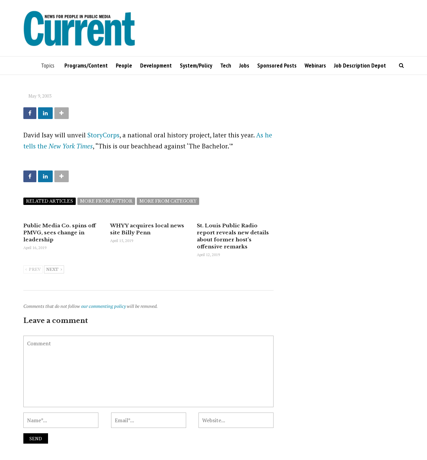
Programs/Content (86, 65)
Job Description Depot (360, 65)
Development (156, 65)
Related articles (49, 201)
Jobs (244, 65)
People (124, 65)
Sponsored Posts (277, 65)
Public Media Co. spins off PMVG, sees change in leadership (59, 232)
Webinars (315, 65)
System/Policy (196, 65)
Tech (225, 65)
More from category (167, 201)
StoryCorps (103, 135)
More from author (106, 201)
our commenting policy (103, 306)
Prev (33, 269)
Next (54, 269)
